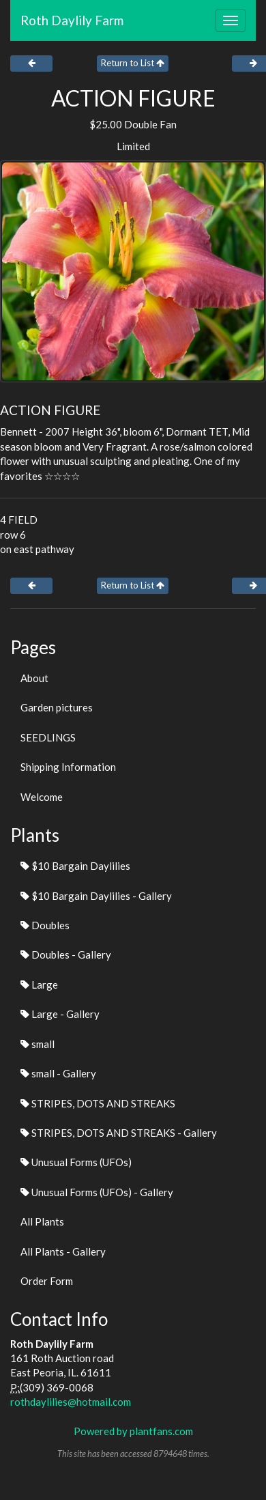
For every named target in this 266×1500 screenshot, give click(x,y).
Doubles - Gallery (65, 954)
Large (39, 984)
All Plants (42, 1221)
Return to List (132, 62)
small (37, 1044)
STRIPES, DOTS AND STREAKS (97, 1103)
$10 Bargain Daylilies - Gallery (96, 896)
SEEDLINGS (48, 737)
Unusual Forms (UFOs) (76, 1162)
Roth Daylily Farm (71, 20)
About (34, 678)
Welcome (41, 797)
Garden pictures (56, 707)
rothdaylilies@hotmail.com (70, 1402)
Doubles (45, 925)
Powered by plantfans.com (133, 1431)
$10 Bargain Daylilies (75, 866)
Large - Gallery (60, 1014)
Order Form (46, 1281)
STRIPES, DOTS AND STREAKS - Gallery (118, 1133)
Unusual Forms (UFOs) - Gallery (96, 1192)
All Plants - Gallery (63, 1251)
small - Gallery (58, 1073)
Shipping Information (68, 767)
